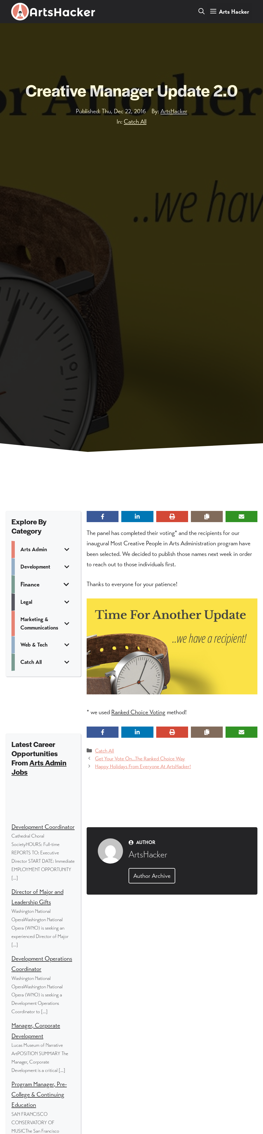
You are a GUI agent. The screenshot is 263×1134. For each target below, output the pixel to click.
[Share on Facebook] (103, 516)
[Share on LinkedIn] (137, 516)
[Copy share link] (207, 516)
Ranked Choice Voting (138, 712)
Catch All (135, 121)
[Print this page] (172, 516)
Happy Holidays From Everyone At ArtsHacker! (143, 766)
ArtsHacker (173, 111)
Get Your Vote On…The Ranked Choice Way (140, 758)
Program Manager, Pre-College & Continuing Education (39, 1094)
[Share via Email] (241, 516)
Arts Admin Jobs (39, 767)
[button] (201, 11)
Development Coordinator (43, 827)
